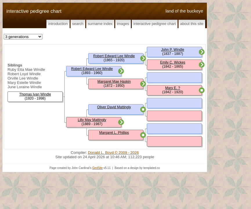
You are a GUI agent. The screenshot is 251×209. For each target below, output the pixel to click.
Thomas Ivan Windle (35, 94)
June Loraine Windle (25, 87)
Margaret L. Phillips (114, 133)
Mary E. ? (172, 88)
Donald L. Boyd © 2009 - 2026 (113, 152)
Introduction (58, 23)
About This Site (191, 23)
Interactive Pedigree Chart (154, 23)
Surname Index (100, 23)
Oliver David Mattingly (114, 107)
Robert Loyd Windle (24, 74)
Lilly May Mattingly (92, 120)
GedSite (97, 168)
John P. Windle (172, 50)
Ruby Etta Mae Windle (26, 69)
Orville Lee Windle (23, 78)
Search (78, 23)
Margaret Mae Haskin (114, 82)
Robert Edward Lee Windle (92, 69)
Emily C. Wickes (172, 62)
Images (123, 23)
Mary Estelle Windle (24, 82)
